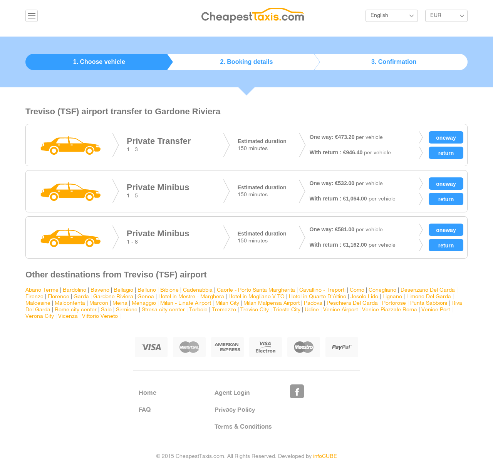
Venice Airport (340, 309)
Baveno (100, 290)
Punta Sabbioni (428, 303)
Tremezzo (224, 309)
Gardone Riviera (113, 296)
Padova (313, 303)
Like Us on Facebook (297, 391)
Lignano (392, 296)
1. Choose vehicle (99, 61)
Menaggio (144, 303)
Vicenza (68, 316)
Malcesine (37, 303)
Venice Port (435, 309)
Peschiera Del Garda (352, 303)
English (379, 15)
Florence (58, 296)
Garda (81, 296)
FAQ (145, 409)
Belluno (147, 290)
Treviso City (254, 309)
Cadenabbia (198, 290)
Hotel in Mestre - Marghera (191, 296)
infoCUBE (325, 456)
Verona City (39, 316)
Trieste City (286, 309)
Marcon (98, 303)
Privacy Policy (235, 409)
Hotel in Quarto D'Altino (317, 296)
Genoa (146, 296)
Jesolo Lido (364, 296)
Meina (119, 303)
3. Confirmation (393, 61)
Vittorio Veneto (100, 316)
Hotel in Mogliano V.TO (256, 296)
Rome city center (76, 309)
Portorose (394, 303)
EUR (435, 15)
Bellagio (123, 290)
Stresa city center (163, 309)
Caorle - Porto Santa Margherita (256, 290)
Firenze (34, 296)
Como (357, 290)
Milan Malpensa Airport (271, 303)
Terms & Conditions (243, 426)
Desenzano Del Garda (428, 290)
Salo (106, 309)
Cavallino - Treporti (322, 290)
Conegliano (382, 290)
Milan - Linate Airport (185, 303)
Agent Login (232, 392)
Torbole (198, 309)
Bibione (169, 290)
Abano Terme (42, 290)
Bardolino (74, 290)
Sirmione (127, 309)
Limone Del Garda (428, 296)
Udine (312, 309)
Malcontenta (70, 303)
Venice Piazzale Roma (389, 309)
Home (147, 392)
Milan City (227, 303)
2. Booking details (246, 61)
